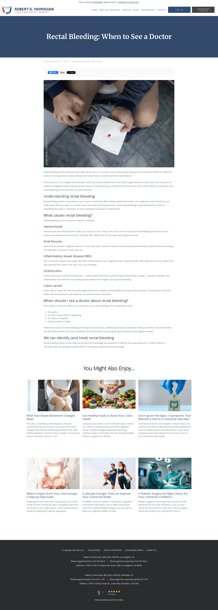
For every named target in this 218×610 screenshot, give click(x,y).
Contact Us (151, 550)
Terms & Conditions (113, 550)
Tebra (121, 600)
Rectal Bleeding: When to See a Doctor (87, 61)
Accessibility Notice (134, 550)
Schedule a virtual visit (128, 2)
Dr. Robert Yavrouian (52, 61)
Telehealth (98, 2)
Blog (66, 61)
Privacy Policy (94, 550)
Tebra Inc (80, 550)
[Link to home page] (27, 10)
